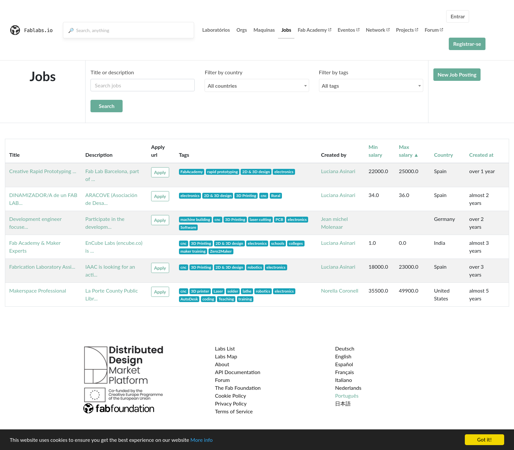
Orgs (241, 30)
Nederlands (348, 388)
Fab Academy (314, 30)
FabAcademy (191, 171)
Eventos (348, 30)
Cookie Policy (230, 395)
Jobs (286, 30)
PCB (279, 219)
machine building (195, 219)
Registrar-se (467, 44)
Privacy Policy (231, 403)
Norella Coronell (339, 290)
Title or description (112, 72)
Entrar (457, 16)
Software (188, 227)
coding (208, 299)
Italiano (343, 380)
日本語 (343, 403)
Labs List (225, 348)
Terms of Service (234, 411)
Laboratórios (216, 30)
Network (377, 30)
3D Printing (246, 195)
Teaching (226, 299)
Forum (434, 30)
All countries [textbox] (222, 85)
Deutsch (344, 348)
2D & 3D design (256, 171)
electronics (283, 171)
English (343, 356)
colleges (296, 243)
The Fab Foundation (238, 388)
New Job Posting (457, 74)
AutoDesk (189, 299)
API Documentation (238, 372)
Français (344, 372)
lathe (247, 291)
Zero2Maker (221, 251)
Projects (407, 30)
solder (232, 291)
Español (344, 364)
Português (346, 395)
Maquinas (264, 30)
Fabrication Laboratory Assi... (42, 266)
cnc (264, 195)
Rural (275, 195)
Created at (481, 155)
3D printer (200, 291)
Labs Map (226, 356)
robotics (255, 267)
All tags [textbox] (330, 85)
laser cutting (260, 219)
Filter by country (223, 72)
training (245, 299)
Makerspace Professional (37, 290)
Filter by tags (333, 72)
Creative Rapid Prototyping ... (42, 171)
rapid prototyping (222, 171)
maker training (193, 251)
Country (443, 155)
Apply (160, 172)
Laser (218, 291)
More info (201, 440)
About (222, 364)
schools (277, 243)
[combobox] (257, 85)
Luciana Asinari (338, 171)
